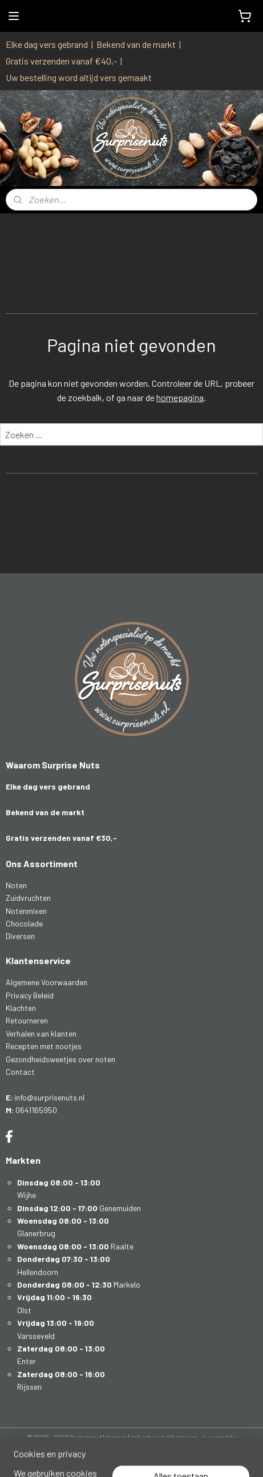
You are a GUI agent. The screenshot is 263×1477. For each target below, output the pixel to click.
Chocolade (24, 923)
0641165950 (36, 1110)
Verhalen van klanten (41, 1033)
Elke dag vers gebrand (47, 44)
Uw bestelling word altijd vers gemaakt (79, 77)
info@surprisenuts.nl (49, 1097)
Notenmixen (26, 911)
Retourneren (27, 1020)
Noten (16, 885)
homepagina (180, 397)
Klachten (21, 1008)
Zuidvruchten (28, 898)
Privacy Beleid (30, 995)
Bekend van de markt (136, 44)
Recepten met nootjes (44, 1046)
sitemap (116, 1437)
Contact (20, 1072)
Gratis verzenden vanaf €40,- (61, 60)
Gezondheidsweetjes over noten (60, 1059)
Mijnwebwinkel (131, 1456)
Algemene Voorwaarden (46, 982)
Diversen (20, 936)
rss (133, 1437)
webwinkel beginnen (169, 1437)
